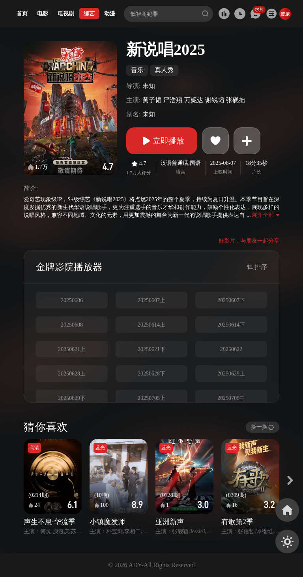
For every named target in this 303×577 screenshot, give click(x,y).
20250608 (72, 325)
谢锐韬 (214, 100)
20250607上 (151, 300)
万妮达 (193, 100)
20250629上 (231, 374)
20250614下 (231, 325)
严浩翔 (172, 100)
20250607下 (231, 300)
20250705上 (151, 398)
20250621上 (72, 349)
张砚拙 (235, 100)
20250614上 (151, 325)
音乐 (137, 70)
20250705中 (231, 398)
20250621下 (151, 349)
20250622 (231, 349)
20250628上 (72, 374)
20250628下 (151, 374)
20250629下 (72, 398)
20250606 (72, 300)
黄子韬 (151, 100)
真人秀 (164, 70)
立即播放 (161, 141)
